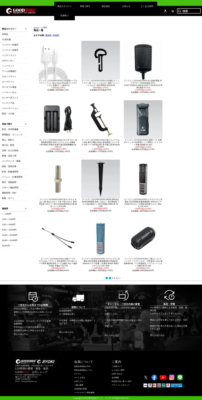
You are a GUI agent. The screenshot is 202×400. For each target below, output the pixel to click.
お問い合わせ (117, 374)
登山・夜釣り (8, 140)
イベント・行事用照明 (12, 177)
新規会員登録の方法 (82, 366)
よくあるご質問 (118, 370)
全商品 (5, 34)
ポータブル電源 (9, 87)
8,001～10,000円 (9, 230)
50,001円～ (7, 246)
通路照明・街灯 (9, 193)
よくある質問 (147, 6)
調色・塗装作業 (9, 166)
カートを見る (79, 378)
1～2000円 (6, 214)
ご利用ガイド (117, 366)
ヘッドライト (8, 66)
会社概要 (115, 378)
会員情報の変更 (80, 389)
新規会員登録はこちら (83, 370)
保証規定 (106, 6)
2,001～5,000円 (8, 219)
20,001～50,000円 (9, 240)
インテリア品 (8, 103)
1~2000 (44, 27)
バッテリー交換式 (10, 50)
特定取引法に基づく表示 (122, 381)
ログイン (165, 11)
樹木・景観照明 (9, 182)
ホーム (36, 27)
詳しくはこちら (21, 334)
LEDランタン (8, 61)
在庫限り (64, 15)
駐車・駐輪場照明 (10, 172)
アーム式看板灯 (9, 71)
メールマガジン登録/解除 (84, 393)
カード (172, 11)
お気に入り (78, 381)
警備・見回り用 (9, 156)
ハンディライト (9, 55)
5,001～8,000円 (8, 224)
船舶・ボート (8, 198)
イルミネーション (10, 108)
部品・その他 (8, 113)
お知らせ (126, 6)
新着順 (56, 35)
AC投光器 (6, 39)
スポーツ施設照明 (10, 187)
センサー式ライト (10, 98)
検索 (189, 11)
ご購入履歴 (78, 385)
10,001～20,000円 (9, 235)
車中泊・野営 (8, 145)
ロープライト (8, 82)
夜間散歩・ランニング (12, 135)
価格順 (48, 35)
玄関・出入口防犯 (10, 150)
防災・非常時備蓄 (10, 129)
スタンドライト (9, 76)
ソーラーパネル (9, 92)
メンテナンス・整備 (11, 161)
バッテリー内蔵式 (10, 45)
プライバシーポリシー (121, 385)
